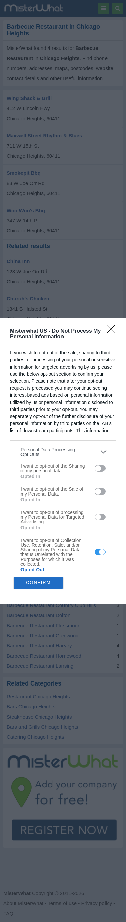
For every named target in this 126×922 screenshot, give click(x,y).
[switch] (100, 468)
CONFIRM (38, 582)
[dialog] (63, 461)
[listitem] (63, 452)
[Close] (113, 331)
